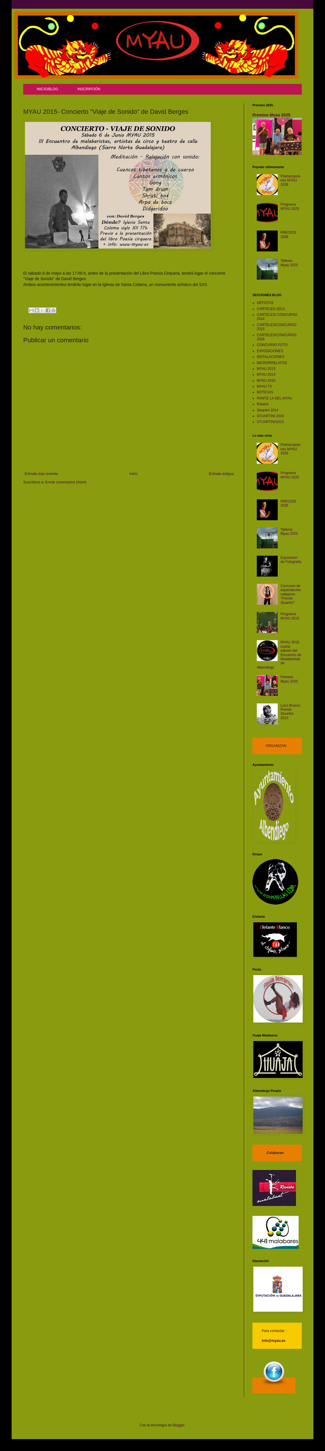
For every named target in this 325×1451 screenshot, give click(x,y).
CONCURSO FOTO (272, 345)
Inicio (133, 474)
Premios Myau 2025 (271, 115)
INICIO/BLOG (47, 89)
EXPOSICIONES (270, 351)
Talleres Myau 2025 (289, 263)
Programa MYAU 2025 (290, 206)
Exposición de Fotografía (291, 560)
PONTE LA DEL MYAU (274, 398)
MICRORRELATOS (272, 363)
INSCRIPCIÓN (88, 89)
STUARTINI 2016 (270, 416)
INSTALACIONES (270, 357)
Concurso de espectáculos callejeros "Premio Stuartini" (291, 594)
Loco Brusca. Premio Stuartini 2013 (291, 711)
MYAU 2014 (266, 374)
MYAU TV (264, 386)
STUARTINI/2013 (270, 422)
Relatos (263, 404)
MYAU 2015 (266, 381)
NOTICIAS (265, 392)
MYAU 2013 (266, 369)
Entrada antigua (221, 474)
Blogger (179, 1425)
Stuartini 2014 (267, 410)
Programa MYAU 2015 (290, 616)
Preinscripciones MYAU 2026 (291, 180)
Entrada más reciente (41, 474)
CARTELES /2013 (271, 309)
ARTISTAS (265, 303)
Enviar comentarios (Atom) (65, 482)
